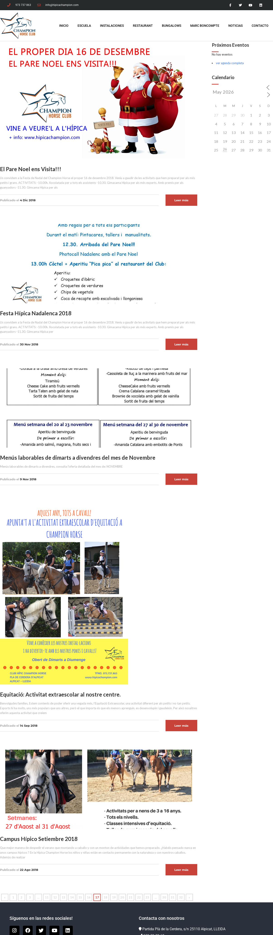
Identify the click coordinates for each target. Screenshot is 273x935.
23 (147, 897)
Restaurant (143, 25)
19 (114, 897)
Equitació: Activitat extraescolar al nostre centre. (60, 694)
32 (181, 897)
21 (130, 897)
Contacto (260, 25)
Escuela (84, 25)
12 (55, 897)
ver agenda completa (230, 63)
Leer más (181, 200)
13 (63, 897)
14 (72, 897)
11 (47, 897)
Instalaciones (112, 25)
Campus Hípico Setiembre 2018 (39, 838)
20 (122, 897)
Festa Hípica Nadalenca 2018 (35, 313)
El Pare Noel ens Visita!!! (30, 169)
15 (80, 897)
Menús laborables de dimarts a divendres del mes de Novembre (77, 457)
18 (105, 897)
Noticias (235, 25)
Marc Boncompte (204, 25)
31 (172, 897)
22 (139, 897)
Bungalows (171, 25)
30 (164, 897)
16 (88, 897)
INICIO (63, 25)
